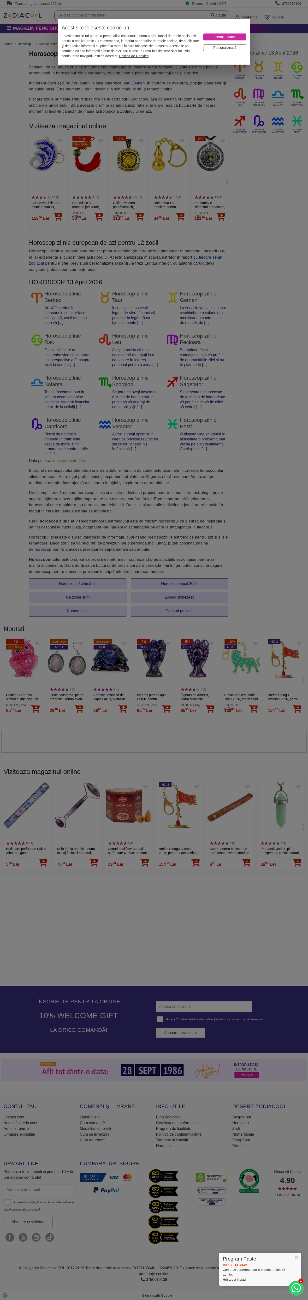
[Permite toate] (224, 36)
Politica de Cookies (133, 56)
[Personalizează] (224, 47)
